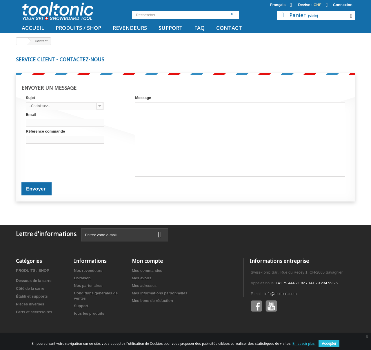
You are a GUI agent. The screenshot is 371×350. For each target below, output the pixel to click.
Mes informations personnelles (159, 293)
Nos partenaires (88, 285)
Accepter (329, 344)
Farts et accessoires (34, 312)
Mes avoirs (141, 278)
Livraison (82, 278)
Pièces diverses (30, 304)
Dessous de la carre (34, 280)
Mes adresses (144, 285)
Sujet (30, 98)
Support (171, 27)
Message (143, 98)
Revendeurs (130, 27)
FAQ (199, 27)
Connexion (342, 5)
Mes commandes (147, 270)
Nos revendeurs (88, 270)
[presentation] (70, 157)
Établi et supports (32, 296)
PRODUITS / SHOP (78, 27)
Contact (229, 27)
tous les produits (89, 313)
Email (31, 114)
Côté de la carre (30, 288)
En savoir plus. (304, 344)
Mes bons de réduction (152, 300)
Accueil (33, 27)
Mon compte (147, 261)
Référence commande (45, 131)
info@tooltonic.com (281, 294)
